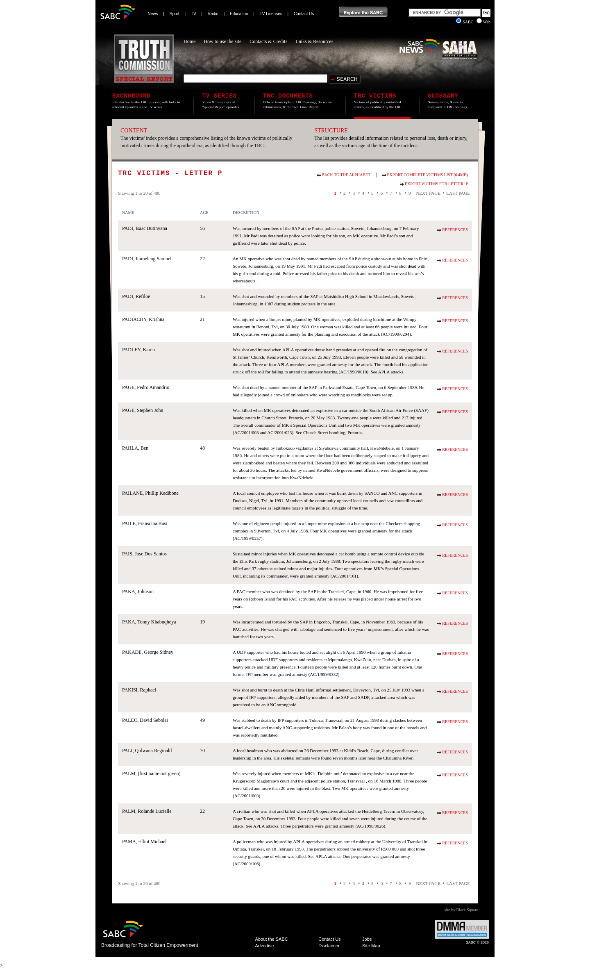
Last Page (458, 193)
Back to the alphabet (346, 175)
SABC (465, 22)
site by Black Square (461, 910)
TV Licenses (271, 13)
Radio (213, 13)
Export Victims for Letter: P (436, 184)
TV (193, 13)
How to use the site (222, 41)
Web (483, 22)
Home (189, 41)
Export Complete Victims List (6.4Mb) (427, 175)
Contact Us (304, 13)
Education (239, 13)
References (455, 229)
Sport (174, 13)
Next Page (428, 193)
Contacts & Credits (268, 41)
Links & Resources (314, 41)
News (153, 13)
